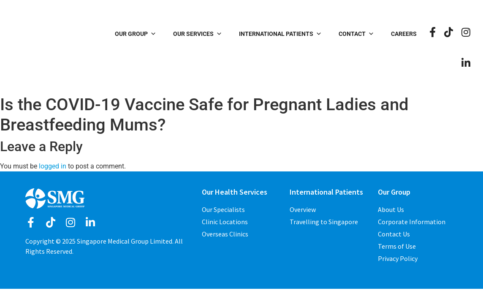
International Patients (280, 33)
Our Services (197, 33)
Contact (356, 33)
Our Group (135, 33)
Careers (404, 33)
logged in (52, 166)
